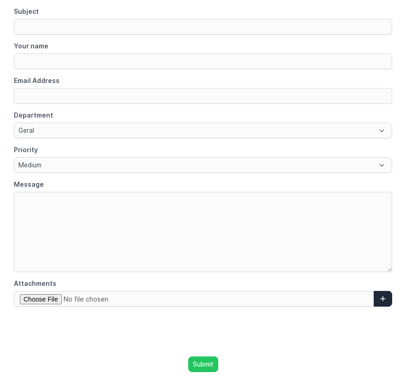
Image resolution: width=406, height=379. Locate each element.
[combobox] (203, 130)
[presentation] (203, 331)
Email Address (37, 80)
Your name (31, 46)
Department (33, 115)
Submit (203, 364)
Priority (26, 150)
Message (29, 184)
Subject (26, 11)
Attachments (35, 283)
